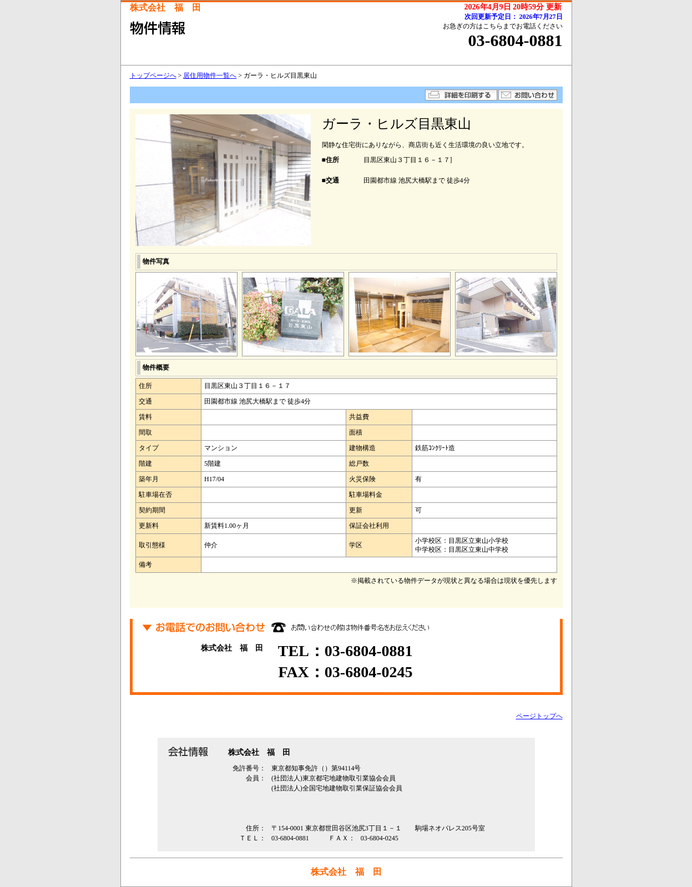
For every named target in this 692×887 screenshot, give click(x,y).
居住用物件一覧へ (209, 75)
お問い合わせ (527, 94)
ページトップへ (539, 716)
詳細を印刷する (461, 94)
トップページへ (153, 75)
